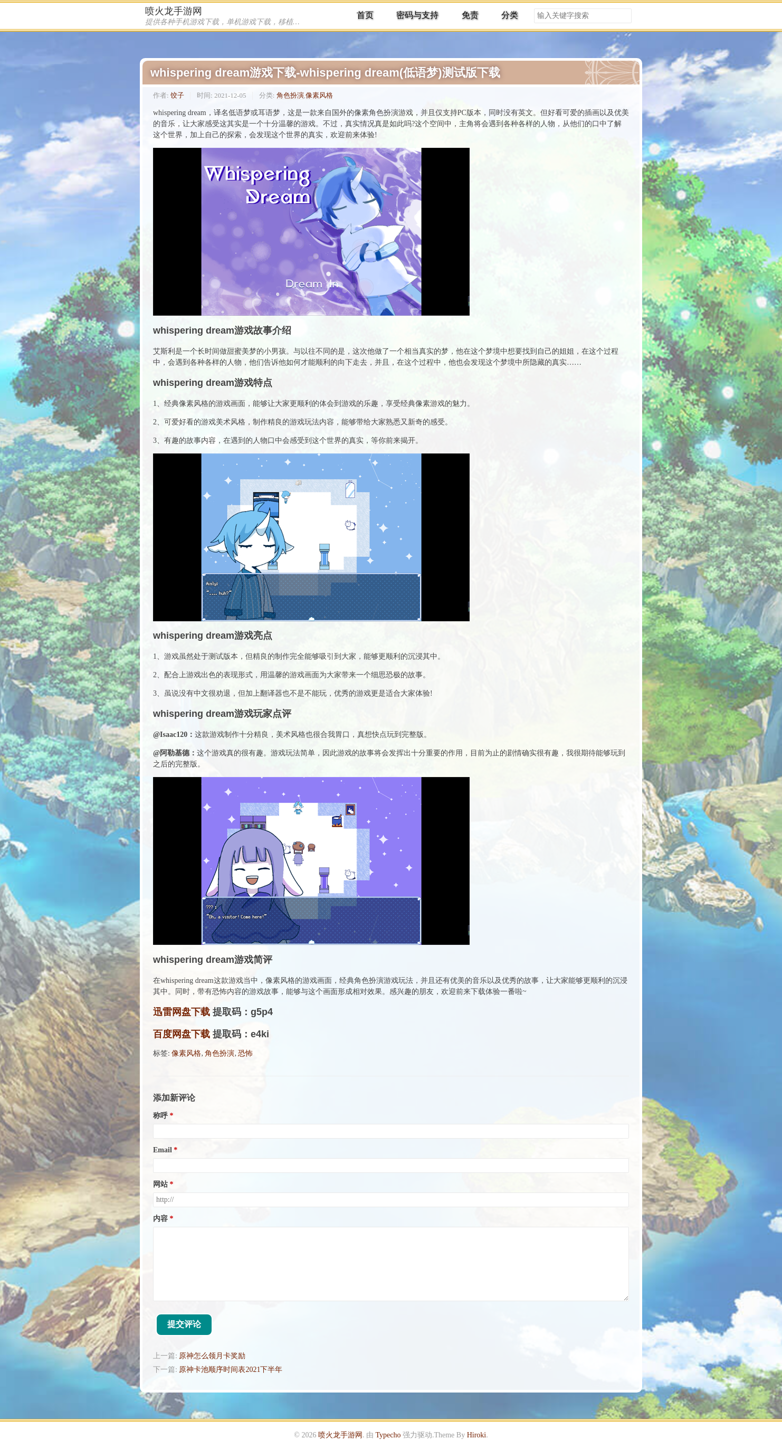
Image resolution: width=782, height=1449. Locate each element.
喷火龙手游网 (173, 11)
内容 (160, 1219)
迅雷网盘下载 (181, 1012)
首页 (365, 15)
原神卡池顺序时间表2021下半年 (230, 1370)
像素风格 (319, 95)
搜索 (623, 16)
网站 (160, 1184)
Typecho (387, 1435)
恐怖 (245, 1053)
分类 (509, 15)
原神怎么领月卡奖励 (212, 1356)
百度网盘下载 (181, 1034)
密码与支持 (417, 15)
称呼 (160, 1116)
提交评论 (184, 1324)
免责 (470, 15)
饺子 (177, 95)
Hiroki (477, 1435)
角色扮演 (290, 95)
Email (162, 1150)
